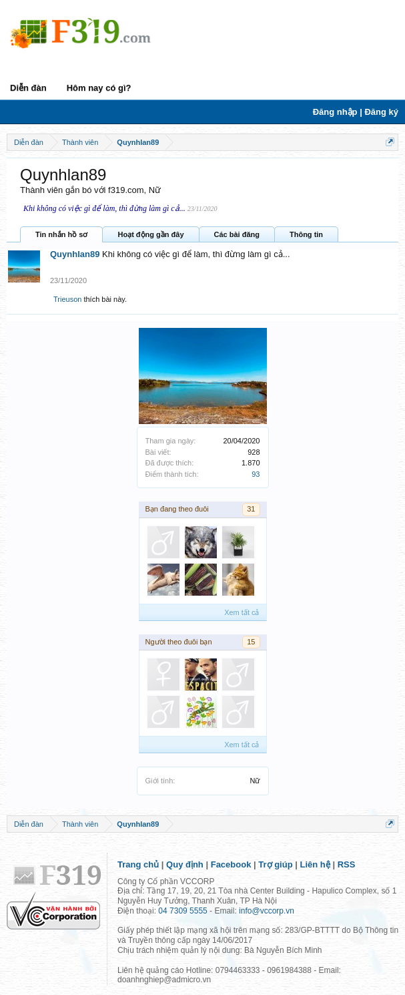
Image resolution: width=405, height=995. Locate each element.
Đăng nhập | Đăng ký (355, 112)
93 (256, 474)
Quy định (185, 864)
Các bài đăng (237, 234)
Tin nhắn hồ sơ (61, 234)
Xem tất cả (241, 612)
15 (251, 642)
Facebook (231, 864)
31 (251, 509)
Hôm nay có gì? (99, 88)
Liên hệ (315, 864)
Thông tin (306, 234)
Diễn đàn (28, 88)
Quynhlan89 (74, 254)
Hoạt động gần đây (150, 234)
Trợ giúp (275, 864)
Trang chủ (138, 864)
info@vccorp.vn (266, 911)
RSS (347, 864)
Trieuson (67, 299)
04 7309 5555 (182, 911)
